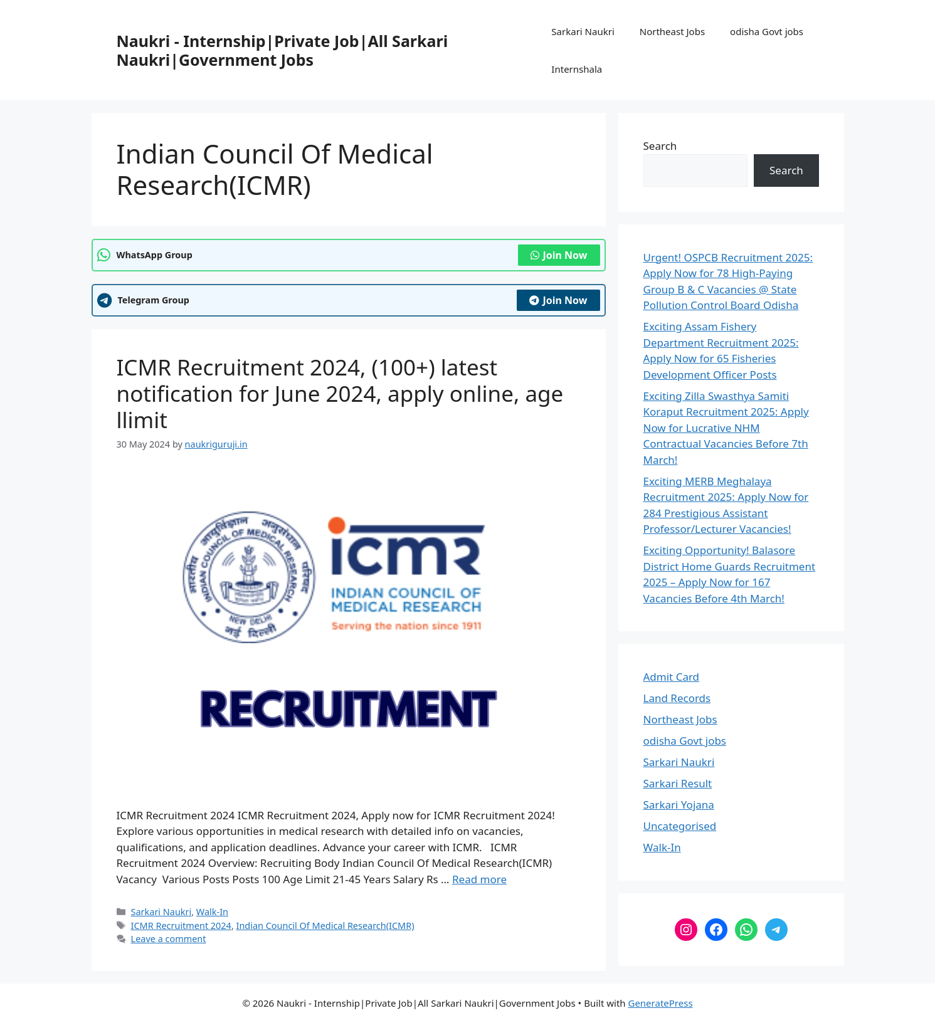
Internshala (576, 69)
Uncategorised (680, 826)
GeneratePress (660, 1003)
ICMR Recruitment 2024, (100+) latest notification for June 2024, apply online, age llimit (340, 393)
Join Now (559, 255)
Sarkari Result (677, 783)
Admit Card (671, 676)
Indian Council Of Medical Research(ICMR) (325, 925)
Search (660, 146)
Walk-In (212, 912)
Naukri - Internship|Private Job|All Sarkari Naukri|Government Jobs (282, 50)
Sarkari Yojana (678, 804)
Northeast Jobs (672, 31)
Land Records (677, 698)
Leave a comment (168, 939)
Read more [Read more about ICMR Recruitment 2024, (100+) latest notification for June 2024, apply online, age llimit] (479, 879)
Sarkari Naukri (582, 31)
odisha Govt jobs (766, 31)
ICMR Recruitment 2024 (181, 925)
